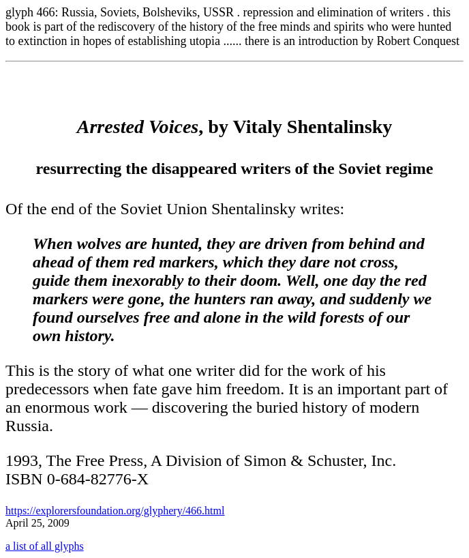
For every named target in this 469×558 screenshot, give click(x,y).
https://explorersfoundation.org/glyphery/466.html (114, 510)
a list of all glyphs (44, 546)
